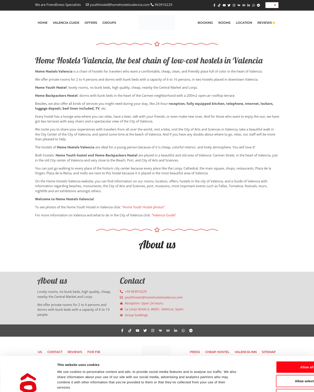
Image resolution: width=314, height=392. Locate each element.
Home (43, 23)
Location (244, 23)
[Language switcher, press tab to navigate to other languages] (271, 5)
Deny (278, 363)
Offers (91, 23)
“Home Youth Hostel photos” (143, 207)
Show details (229, 383)
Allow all (277, 335)
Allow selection (277, 349)
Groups (109, 23)
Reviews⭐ (266, 23)
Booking (205, 23)
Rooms (224, 23)
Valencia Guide (66, 23)
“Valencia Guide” (164, 215)
